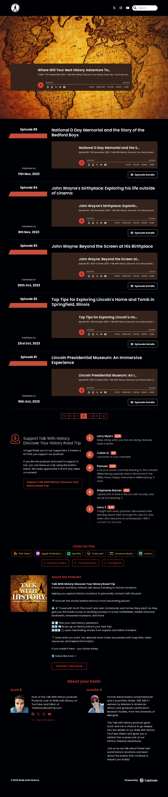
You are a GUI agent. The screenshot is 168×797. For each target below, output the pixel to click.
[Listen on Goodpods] (123, 567)
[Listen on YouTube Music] (96, 567)
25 (96, 417)
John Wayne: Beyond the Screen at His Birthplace (102, 248)
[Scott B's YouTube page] (43, 718)
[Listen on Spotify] (83, 557)
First (64, 417)
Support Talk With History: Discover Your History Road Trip (53, 485)
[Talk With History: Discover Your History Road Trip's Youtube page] (126, 9)
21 (72, 417)
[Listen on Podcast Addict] (66, 567)
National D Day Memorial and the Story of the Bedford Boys (98, 134)
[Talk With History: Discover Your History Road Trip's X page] (114, 9)
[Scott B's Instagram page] (39, 718)
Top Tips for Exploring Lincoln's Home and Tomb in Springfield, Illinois (103, 303)
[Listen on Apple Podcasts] (56, 557)
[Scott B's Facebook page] (33, 718)
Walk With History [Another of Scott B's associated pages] (43, 724)
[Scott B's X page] (36, 718)
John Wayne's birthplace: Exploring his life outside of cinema (103, 192)
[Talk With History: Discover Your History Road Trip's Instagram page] (119, 9)
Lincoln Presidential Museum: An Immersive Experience (97, 362)
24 (90, 417)
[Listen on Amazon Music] (133, 557)
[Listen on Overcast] (106, 557)
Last (103, 417)
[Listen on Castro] (40, 567)
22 (77, 417)
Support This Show (69, 670)
